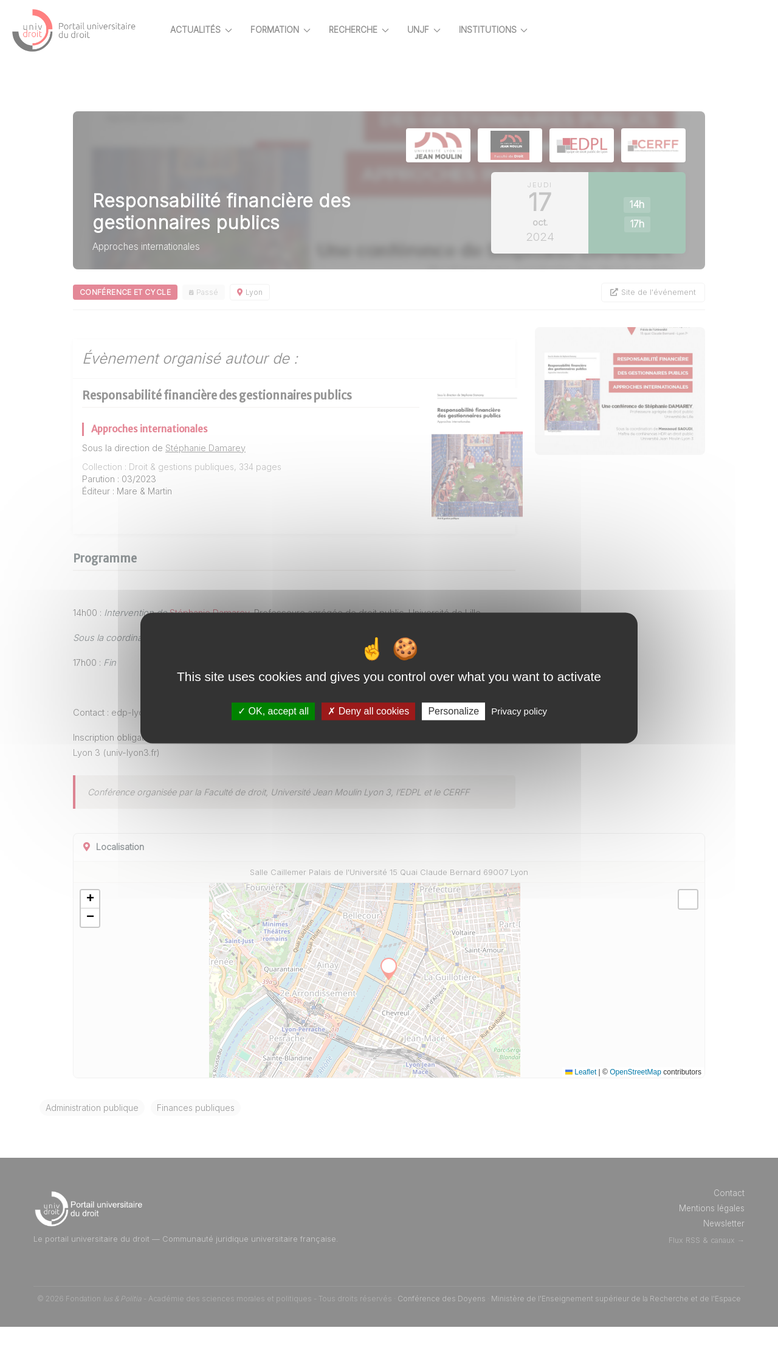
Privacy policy (519, 711)
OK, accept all (273, 711)
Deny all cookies (368, 711)
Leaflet (580, 1101)
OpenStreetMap (635, 1101)
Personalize (453, 711)
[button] (132, 928)
